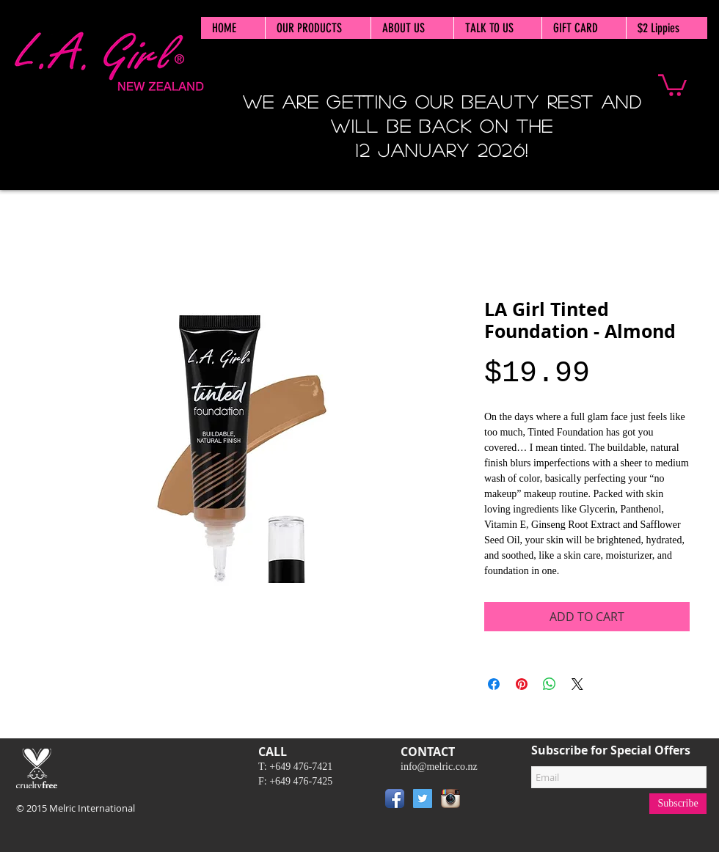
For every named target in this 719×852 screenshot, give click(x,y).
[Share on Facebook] (494, 684)
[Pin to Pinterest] (486, 801)
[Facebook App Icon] (394, 798)
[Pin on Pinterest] (521, 684)
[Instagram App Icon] (450, 798)
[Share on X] (577, 684)
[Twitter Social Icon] (422, 798)
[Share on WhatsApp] (549, 684)
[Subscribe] (678, 803)
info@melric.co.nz (439, 766)
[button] (672, 84)
